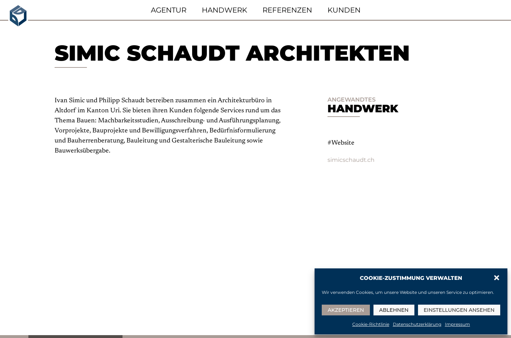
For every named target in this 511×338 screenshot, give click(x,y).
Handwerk (224, 10)
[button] (496, 277)
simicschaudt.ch (351, 159)
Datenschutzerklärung (417, 324)
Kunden (344, 10)
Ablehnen (394, 310)
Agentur (168, 10)
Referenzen (287, 10)
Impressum (457, 324)
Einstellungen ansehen (459, 310)
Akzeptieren (345, 310)
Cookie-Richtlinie (370, 324)
